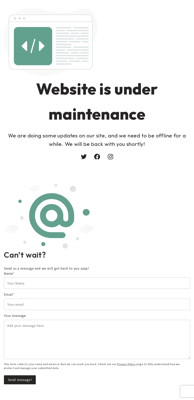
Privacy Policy (126, 364)
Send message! (20, 379)
